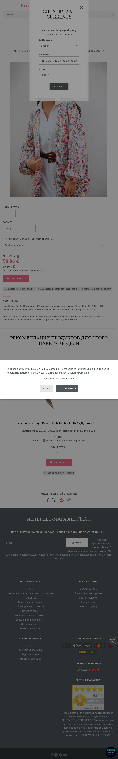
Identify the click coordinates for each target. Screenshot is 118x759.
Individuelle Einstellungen (59, 378)
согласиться (67, 388)
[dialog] (59, 379)
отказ (46, 388)
